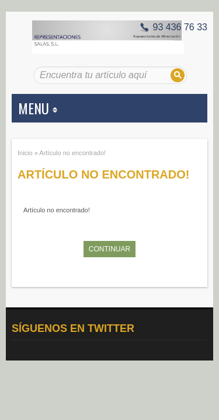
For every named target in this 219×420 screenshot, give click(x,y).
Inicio (25, 152)
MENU (37, 107)
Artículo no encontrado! (72, 152)
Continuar (109, 249)
